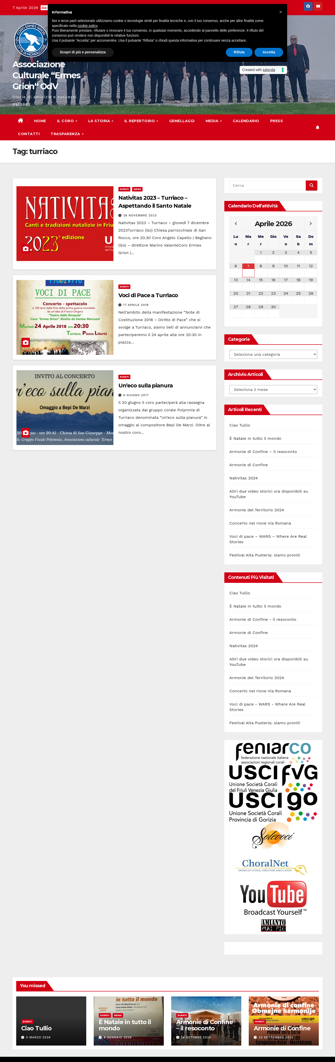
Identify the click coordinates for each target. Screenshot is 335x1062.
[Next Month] (311, 223)
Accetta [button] (268, 52)
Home (40, 121)
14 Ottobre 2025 (196, 1037)
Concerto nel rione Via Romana (260, 523)
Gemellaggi (182, 121)
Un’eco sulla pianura (145, 385)
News (137, 189)
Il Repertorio (140, 121)
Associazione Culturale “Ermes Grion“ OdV (46, 75)
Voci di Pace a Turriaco (148, 295)
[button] (281, 12)
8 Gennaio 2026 (118, 1037)
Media (213, 121)
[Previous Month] (236, 223)
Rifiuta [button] (239, 52)
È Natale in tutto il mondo (255, 438)
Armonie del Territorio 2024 (256, 510)
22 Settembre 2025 (276, 1037)
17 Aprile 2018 (136, 305)
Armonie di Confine (248, 464)
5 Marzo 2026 (38, 1037)
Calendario (246, 121)
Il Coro (66, 121)
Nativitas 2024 (243, 478)
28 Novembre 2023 (140, 215)
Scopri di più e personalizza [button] (83, 52)
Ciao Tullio (239, 425)
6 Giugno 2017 (136, 395)
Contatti (29, 134)
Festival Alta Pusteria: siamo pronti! (264, 555)
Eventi (124, 189)
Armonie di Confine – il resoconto (263, 451)
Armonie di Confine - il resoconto (262, 619)
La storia (99, 121)
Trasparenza (66, 134)
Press (276, 121)
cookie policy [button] (87, 26)
